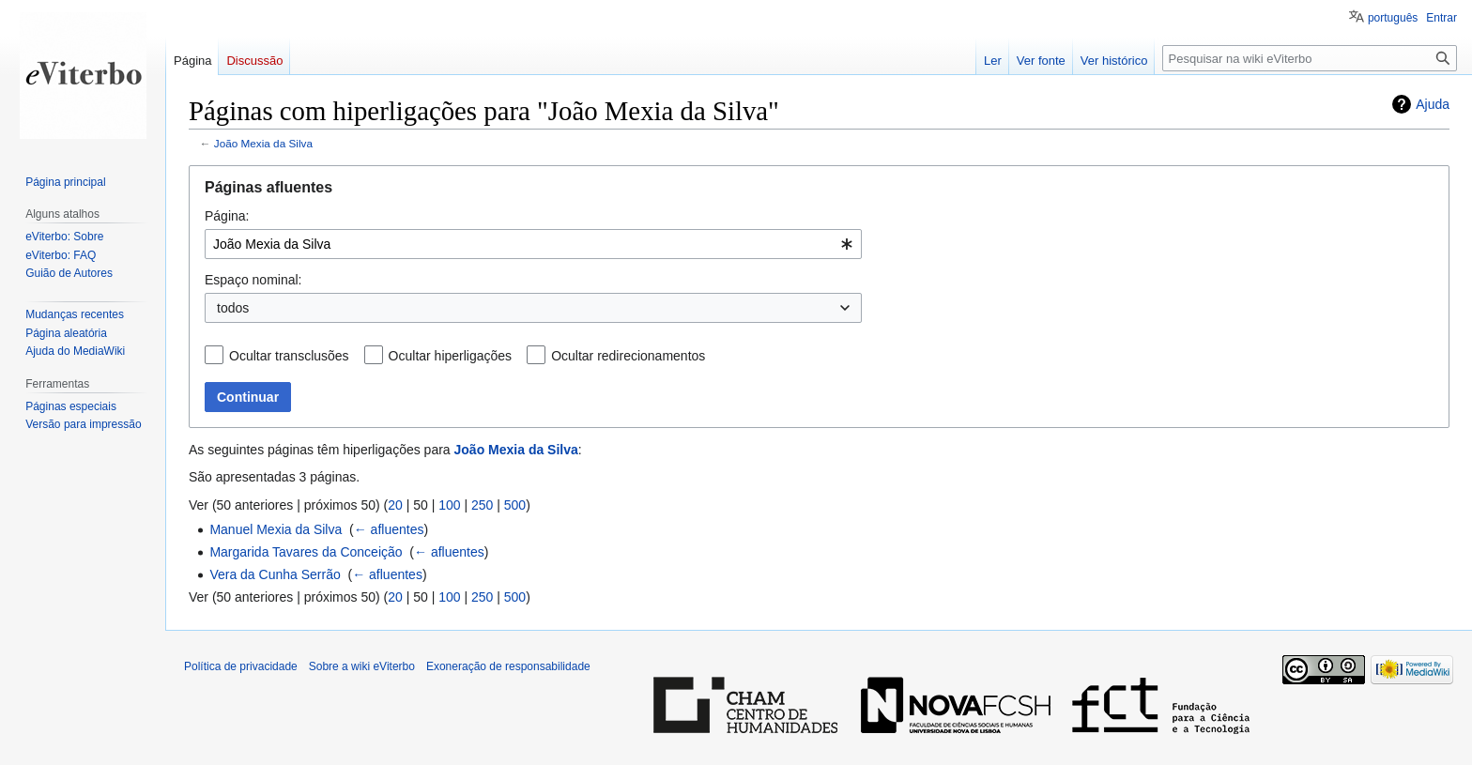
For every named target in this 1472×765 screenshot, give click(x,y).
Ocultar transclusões (289, 355)
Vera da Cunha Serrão (274, 574)
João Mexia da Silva (263, 143)
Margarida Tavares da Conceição (305, 551)
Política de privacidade (241, 666)
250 (482, 505)
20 (395, 505)
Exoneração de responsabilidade (508, 666)
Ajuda (1432, 104)
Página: (227, 215)
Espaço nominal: (253, 279)
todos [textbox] (233, 307)
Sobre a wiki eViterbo (362, 666)
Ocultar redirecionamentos (628, 355)
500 (515, 505)
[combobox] (533, 244)
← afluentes (389, 529)
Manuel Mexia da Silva (275, 529)
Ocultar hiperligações (451, 355)
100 (449, 505)
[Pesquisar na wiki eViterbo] (1309, 58)
